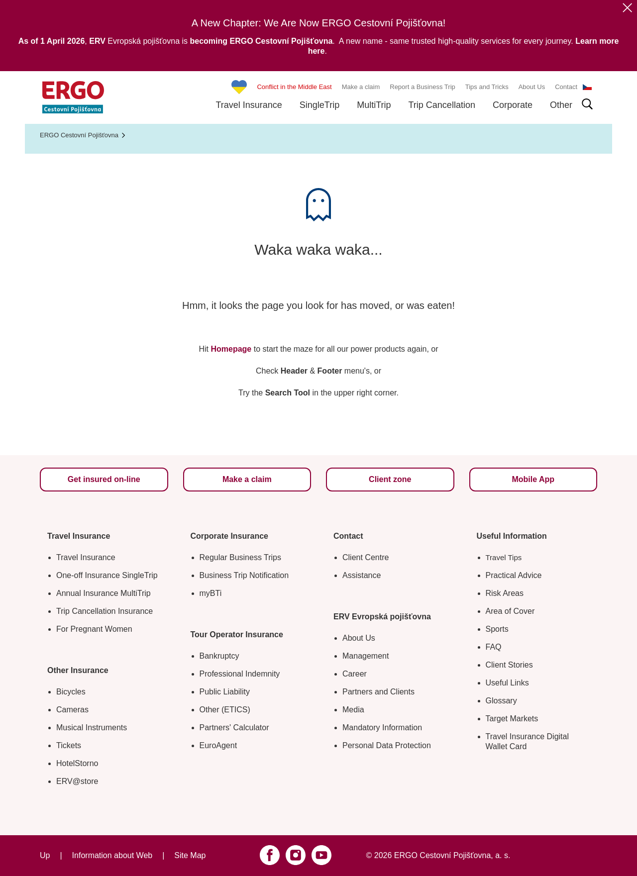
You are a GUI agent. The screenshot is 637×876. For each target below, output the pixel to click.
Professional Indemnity (240, 674)
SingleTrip (319, 105)
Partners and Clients (378, 691)
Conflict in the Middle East (294, 87)
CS (587, 87)
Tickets (68, 745)
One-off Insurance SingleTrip (107, 575)
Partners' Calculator (234, 727)
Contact (566, 87)
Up (45, 855)
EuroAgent (218, 745)
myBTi (211, 593)
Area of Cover (510, 611)
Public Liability (225, 691)
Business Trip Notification (244, 575)
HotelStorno (77, 763)
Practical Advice (514, 575)
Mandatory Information (382, 727)
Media (353, 709)
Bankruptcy (219, 656)
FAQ (494, 647)
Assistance (361, 575)
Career (354, 674)
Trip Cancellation (442, 105)
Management (365, 656)
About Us (532, 87)
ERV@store (77, 781)
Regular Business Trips (241, 557)
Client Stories (509, 665)
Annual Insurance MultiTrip (103, 593)
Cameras (72, 709)
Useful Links (507, 683)
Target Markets (512, 718)
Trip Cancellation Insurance (104, 611)
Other (561, 105)
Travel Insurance (248, 105)
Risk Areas (505, 593)
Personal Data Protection (386, 745)
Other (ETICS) (225, 709)
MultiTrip (374, 105)
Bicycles (71, 691)
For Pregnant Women (94, 629)
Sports (497, 629)
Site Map (190, 855)
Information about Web (112, 855)
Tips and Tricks (487, 87)
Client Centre (365, 557)
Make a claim (361, 87)
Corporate (512, 105)
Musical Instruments (91, 727)
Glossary (501, 700)
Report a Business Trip (422, 87)
